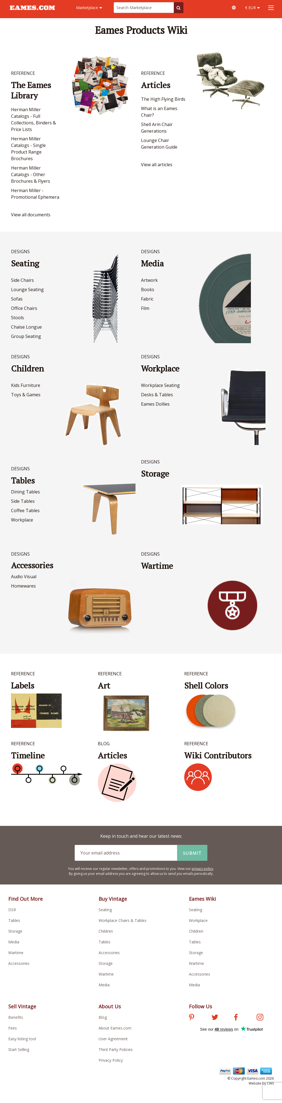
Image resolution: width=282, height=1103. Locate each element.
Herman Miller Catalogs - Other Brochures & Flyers (30, 174)
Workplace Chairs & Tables (123, 920)
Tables (23, 480)
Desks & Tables (157, 395)
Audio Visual (23, 577)
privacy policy (202, 868)
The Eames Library (31, 90)
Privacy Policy (111, 1060)
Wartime (15, 952)
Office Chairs (24, 308)
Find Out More (25, 898)
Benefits (15, 1017)
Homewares (23, 586)
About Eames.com (115, 1028)
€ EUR (252, 7)
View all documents (30, 215)
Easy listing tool (22, 1038)
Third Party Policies (116, 1049)
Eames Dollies (155, 404)
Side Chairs (22, 280)
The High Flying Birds (163, 99)
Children (27, 368)
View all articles (156, 165)
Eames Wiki (202, 898)
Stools (17, 318)
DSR (12, 909)
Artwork (149, 280)
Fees (12, 1028)
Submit (192, 852)
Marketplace (89, 7)
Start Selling (18, 1049)
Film (145, 308)
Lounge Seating (27, 289)
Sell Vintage (22, 1006)
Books (147, 289)
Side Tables (23, 501)
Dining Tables (25, 492)
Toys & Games (25, 395)
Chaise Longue (26, 327)
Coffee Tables (25, 510)
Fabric (147, 299)
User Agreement (113, 1038)
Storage (15, 931)
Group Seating (26, 336)
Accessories (32, 565)
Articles (155, 85)
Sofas (17, 299)
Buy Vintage (113, 898)
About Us (110, 1006)
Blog (103, 1017)
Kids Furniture (25, 385)
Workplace (160, 368)
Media (152, 263)
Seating (25, 263)
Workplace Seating (160, 385)
